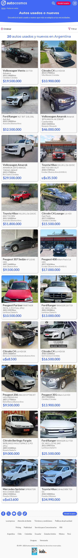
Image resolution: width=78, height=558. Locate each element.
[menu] (74, 3)
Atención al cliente (24, 521)
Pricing (18, 527)
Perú (69, 534)
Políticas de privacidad (63, 521)
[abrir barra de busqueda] (53, 3)
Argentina (11, 534)
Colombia (28, 534)
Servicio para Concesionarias (46, 527)
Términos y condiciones (43, 521)
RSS (61, 527)
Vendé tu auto (63, 3)
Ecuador (38, 534)
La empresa (10, 521)
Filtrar (72, 28)
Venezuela (44, 540)
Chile (20, 534)
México (61, 534)
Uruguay (33, 540)
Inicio (3, 8)
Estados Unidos (50, 534)
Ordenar (6, 29)
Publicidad (28, 527)
